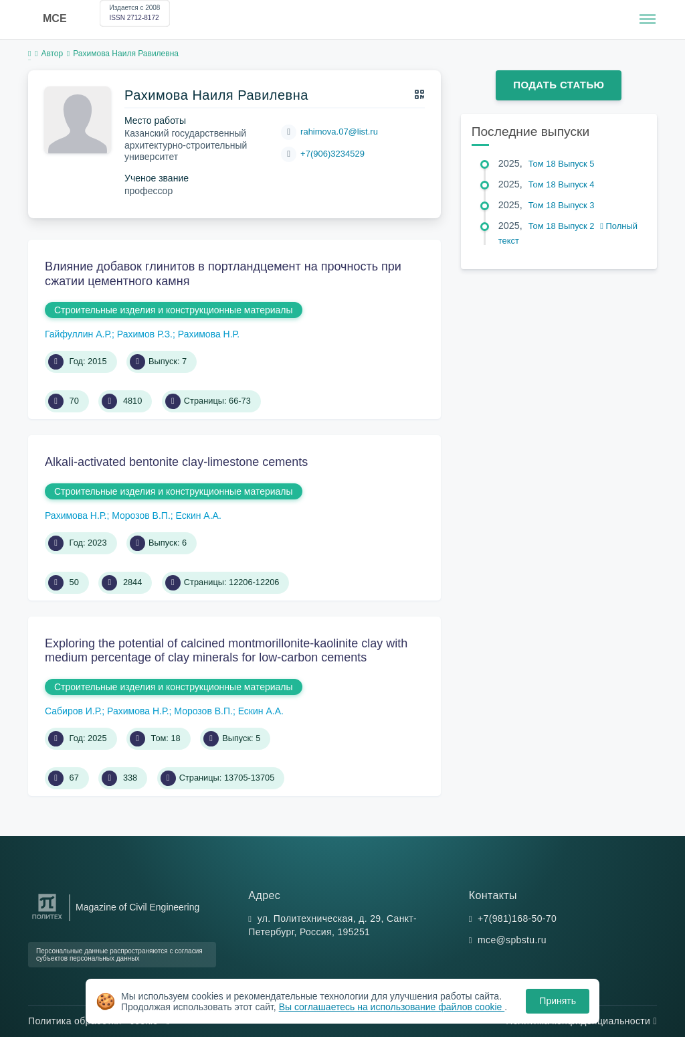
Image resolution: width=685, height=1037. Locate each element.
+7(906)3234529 (332, 154)
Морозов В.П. (141, 515)
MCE (55, 18)
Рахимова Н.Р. (208, 334)
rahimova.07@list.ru (339, 132)
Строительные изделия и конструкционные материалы (173, 310)
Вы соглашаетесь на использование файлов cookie (392, 1007)
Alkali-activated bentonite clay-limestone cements (176, 462)
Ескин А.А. (198, 515)
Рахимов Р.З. (145, 334)
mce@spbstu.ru (512, 940)
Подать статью (558, 84)
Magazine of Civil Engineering (137, 907)
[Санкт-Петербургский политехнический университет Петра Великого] (47, 919)
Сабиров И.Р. (73, 711)
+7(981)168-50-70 (517, 918)
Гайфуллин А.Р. (78, 334)
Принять (557, 1000)
